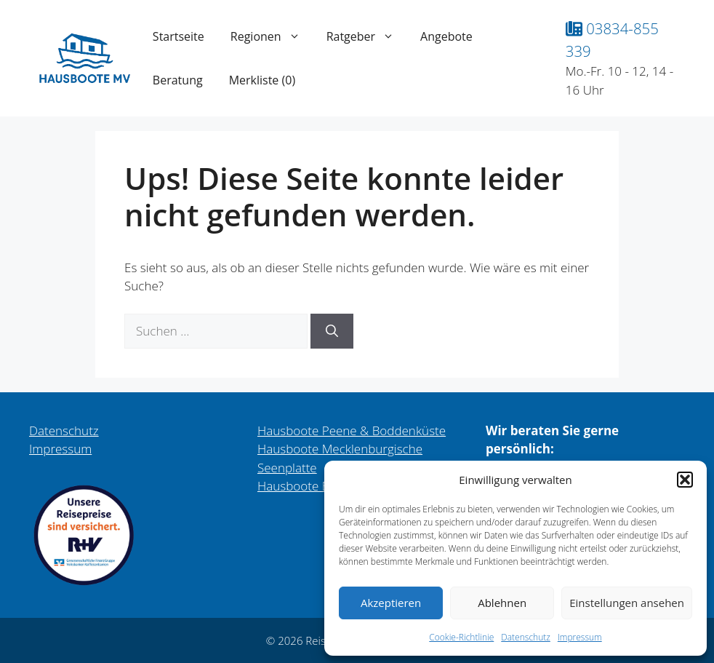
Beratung (178, 80)
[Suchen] (331, 331)
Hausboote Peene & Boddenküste (351, 430)
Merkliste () (262, 80)
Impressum (580, 637)
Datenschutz (525, 637)
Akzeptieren (391, 602)
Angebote (446, 36)
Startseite (178, 36)
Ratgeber (366, 36)
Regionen (271, 36)
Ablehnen (502, 602)
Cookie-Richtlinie (461, 637)
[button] (685, 479)
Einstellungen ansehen (626, 602)
